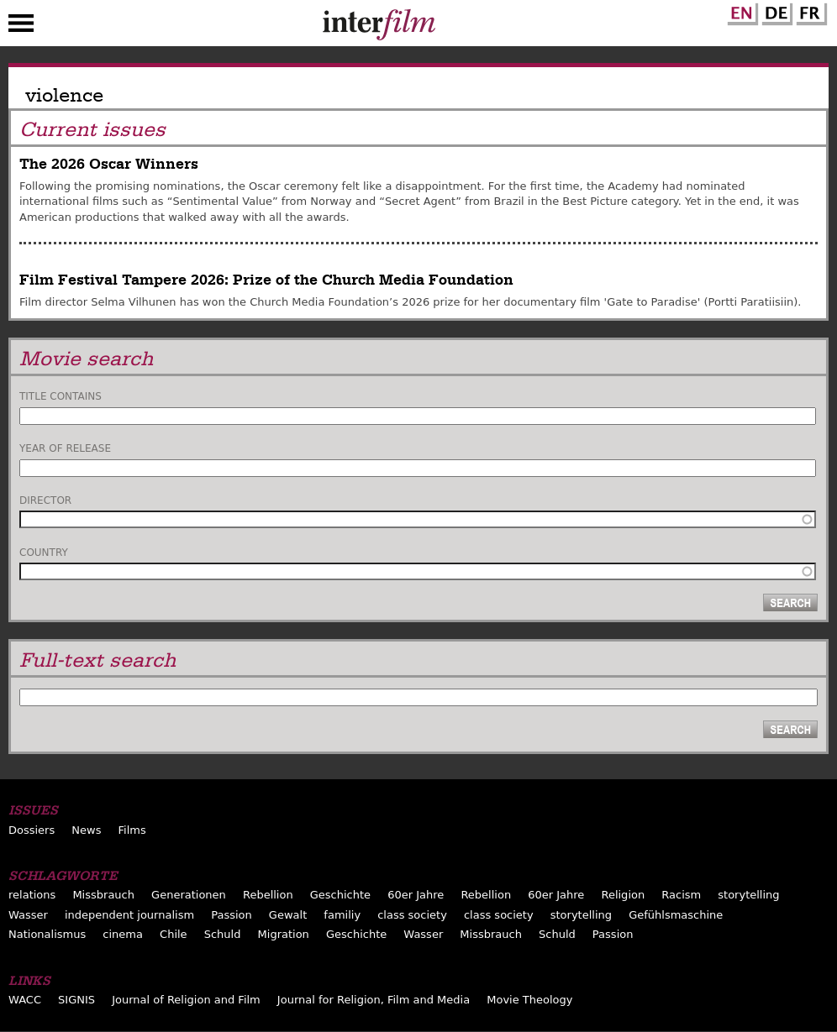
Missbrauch (103, 894)
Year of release (65, 448)
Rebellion (268, 894)
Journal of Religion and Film (186, 999)
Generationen (188, 894)
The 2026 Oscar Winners (108, 164)
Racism (681, 894)
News (86, 830)
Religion (623, 894)
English (740, 11)
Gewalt (288, 915)
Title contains (60, 396)
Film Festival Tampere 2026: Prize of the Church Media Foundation (266, 280)
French (809, 11)
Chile (173, 934)
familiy (342, 915)
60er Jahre (415, 894)
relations (31, 894)
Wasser (28, 915)
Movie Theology (529, 999)
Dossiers (31, 830)
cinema (123, 934)
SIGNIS (76, 999)
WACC (24, 999)
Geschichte (340, 894)
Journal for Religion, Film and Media (373, 999)
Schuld (222, 934)
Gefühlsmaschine (676, 915)
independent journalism (129, 915)
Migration (283, 934)
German (775, 11)
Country (43, 552)
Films (132, 830)
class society (412, 915)
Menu (21, 26)
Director (45, 500)
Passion (231, 915)
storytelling (748, 894)
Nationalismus (47, 934)
